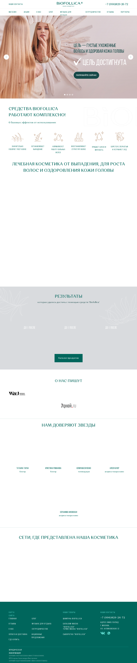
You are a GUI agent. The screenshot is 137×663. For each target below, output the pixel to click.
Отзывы (12, 624)
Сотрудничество (93, 12)
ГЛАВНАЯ (13, 619)
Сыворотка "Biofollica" (74, 634)
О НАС (11, 629)
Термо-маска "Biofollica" (75, 629)
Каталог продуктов (68, 358)
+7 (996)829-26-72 (116, 4)
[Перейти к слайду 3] (69, 94)
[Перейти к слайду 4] (72, 94)
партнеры (125, 12)
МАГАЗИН (13, 12)
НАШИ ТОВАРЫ (69, 612)
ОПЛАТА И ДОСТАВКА (18, 634)
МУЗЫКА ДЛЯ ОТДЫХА (41, 624)
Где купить (14, 640)
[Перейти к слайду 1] (64, 94)
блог (34, 619)
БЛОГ (51, 12)
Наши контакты (16, 4)
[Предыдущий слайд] (6, 57)
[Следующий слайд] (130, 57)
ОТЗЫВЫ (110, 12)
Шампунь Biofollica (72, 619)
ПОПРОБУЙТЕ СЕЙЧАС (86, 75)
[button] (17, 393)
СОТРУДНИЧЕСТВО (40, 629)
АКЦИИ (26, 12)
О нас (38, 12)
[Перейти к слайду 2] (67, 94)
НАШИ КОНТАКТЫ (107, 612)
